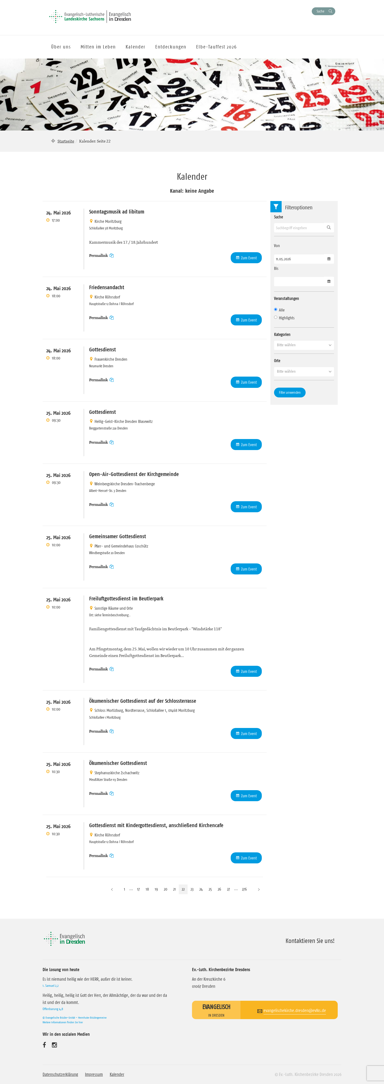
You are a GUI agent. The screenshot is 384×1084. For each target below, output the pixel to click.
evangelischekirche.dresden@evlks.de (295, 1010)
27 (228, 889)
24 (201, 889)
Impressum (94, 1074)
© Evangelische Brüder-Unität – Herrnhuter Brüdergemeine (75, 1017)
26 (219, 889)
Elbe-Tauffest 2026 (216, 47)
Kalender (117, 1074)
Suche (320, 11)
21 (174, 889)
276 (244, 889)
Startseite (66, 141)
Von (277, 245)
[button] (304, 345)
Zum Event (249, 258)
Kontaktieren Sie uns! (310, 941)
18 (147, 889)
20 (165, 889)
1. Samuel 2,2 (51, 985)
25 (210, 889)
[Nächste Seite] (259, 889)
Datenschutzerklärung (60, 1074)
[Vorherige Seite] (112, 889)
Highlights (284, 318)
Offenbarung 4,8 (53, 1009)
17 (138, 889)
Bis (276, 268)
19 (156, 889)
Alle (279, 310)
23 (192, 889)
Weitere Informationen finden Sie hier (63, 1022)
